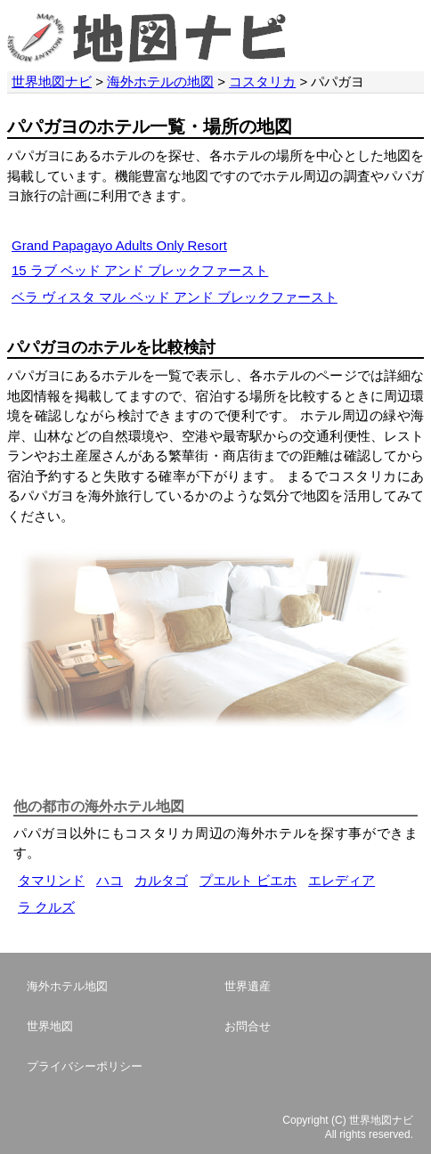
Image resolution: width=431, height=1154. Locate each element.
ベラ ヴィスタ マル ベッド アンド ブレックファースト (174, 297)
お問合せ (247, 1026)
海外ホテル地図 (67, 986)
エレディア (341, 880)
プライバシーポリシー (84, 1066)
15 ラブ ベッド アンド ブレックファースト (140, 270)
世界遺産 (247, 986)
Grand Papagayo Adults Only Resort (119, 245)
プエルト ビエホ (248, 880)
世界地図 (50, 1026)
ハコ (109, 880)
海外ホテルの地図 (160, 81)
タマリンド (51, 880)
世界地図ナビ (52, 81)
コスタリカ (262, 81)
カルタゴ (161, 880)
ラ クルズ (46, 906)
